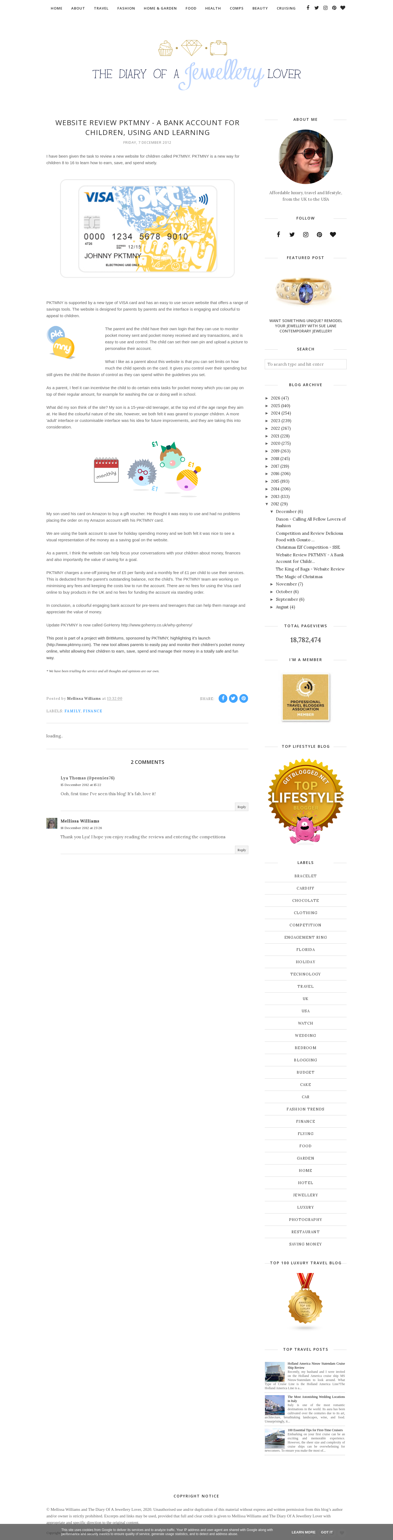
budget (306, 1072)
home (305, 1170)
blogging (305, 1060)
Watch (306, 1023)
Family (72, 711)
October (284, 591)
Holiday (305, 962)
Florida (305, 949)
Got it (327, 1532)
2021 (275, 436)
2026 (275, 398)
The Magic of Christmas (299, 576)
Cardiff (305, 888)
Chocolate (305, 900)
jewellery (305, 1195)
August (282, 607)
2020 (275, 443)
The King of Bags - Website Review (310, 569)
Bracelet (305, 876)
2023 (275, 420)
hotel (306, 1183)
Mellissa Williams (80, 821)
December (286, 511)
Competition (305, 925)
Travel (305, 986)
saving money (305, 1244)
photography (305, 1219)
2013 (275, 496)
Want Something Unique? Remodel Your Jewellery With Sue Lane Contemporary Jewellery (305, 326)
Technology (305, 974)
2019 (275, 451)
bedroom (306, 1048)
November (286, 584)
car (306, 1097)
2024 (275, 413)
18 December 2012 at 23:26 (81, 828)
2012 (275, 503)
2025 (275, 405)
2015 (275, 481)
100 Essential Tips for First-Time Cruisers (315, 1430)
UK (306, 998)
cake (305, 1084)
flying (306, 1133)
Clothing (305, 913)
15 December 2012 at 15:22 (81, 785)
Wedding (305, 1035)
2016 (275, 473)
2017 (275, 466)
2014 (275, 488)
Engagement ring (305, 937)
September (287, 599)
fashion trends (305, 1109)
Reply (241, 807)
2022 (275, 428)
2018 (275, 458)
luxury (305, 1207)
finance (92, 711)
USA (306, 1011)
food (305, 1146)
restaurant (305, 1232)
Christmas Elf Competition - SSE (308, 547)
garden (305, 1158)
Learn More (303, 1532)
